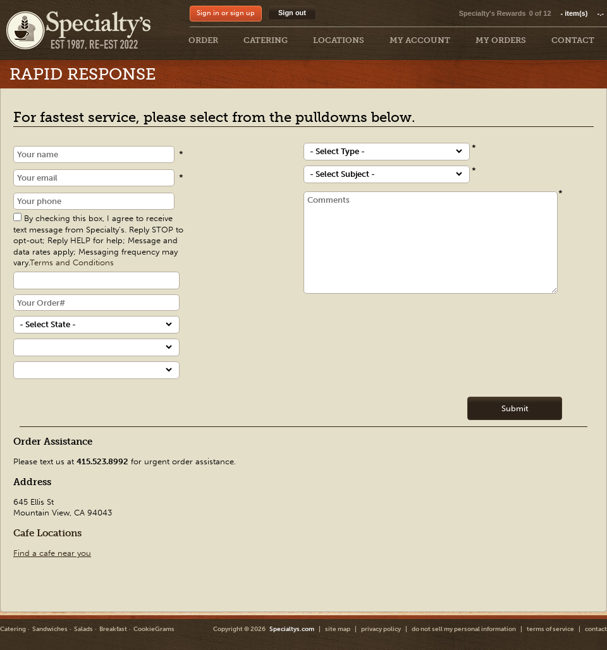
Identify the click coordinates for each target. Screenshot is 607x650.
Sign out (292, 12)
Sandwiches (50, 629)
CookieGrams (154, 629)
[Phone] (94, 201)
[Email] (94, 177)
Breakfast (113, 629)
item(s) (582, 13)
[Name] (94, 154)
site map (337, 629)
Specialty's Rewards (492, 13)
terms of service (550, 629)
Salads (83, 629)
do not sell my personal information (464, 629)
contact (596, 629)
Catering (13, 629)
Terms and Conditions (72, 262)
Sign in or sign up (226, 13)
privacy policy (381, 629)
